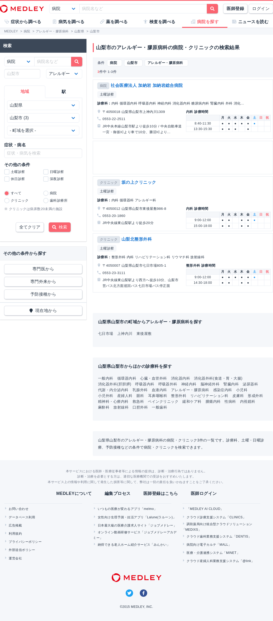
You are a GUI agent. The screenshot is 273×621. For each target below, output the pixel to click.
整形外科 (178, 396)
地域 (25, 91)
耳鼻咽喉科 (157, 396)
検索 (59, 227)
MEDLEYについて (74, 493)
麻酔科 (103, 407)
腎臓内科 (231, 384)
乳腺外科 (140, 390)
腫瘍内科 (213, 401)
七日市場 (105, 333)
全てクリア (29, 227)
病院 (103, 86)
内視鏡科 (247, 401)
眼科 (140, 396)
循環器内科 (126, 378)
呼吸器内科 (144, 384)
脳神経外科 (210, 384)
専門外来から (43, 281)
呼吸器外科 (167, 384)
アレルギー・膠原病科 (190, 390)
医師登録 (235, 8)
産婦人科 (125, 396)
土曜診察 (107, 94)
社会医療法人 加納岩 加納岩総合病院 (147, 85)
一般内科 (105, 378)
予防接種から (43, 294)
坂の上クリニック (138, 182)
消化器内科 (180, 378)
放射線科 (121, 407)
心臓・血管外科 (153, 378)
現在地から (43, 310)
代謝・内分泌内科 (113, 390)
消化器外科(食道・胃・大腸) (218, 378)
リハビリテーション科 (209, 396)
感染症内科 (222, 390)
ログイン (261, 8)
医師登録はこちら (160, 493)
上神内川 (125, 333)
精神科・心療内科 (113, 401)
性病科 (230, 401)
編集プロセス (118, 493)
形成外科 (255, 396)
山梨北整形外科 (136, 239)
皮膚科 (238, 396)
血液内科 (159, 390)
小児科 (241, 390)
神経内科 (189, 384)
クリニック (109, 183)
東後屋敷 (144, 333)
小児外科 (105, 396)
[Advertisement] (182, 157)
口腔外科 (140, 407)
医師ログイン (204, 493)
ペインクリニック (163, 401)
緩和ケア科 (191, 401)
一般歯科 (159, 407)
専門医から (43, 269)
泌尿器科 (250, 384)
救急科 (138, 401)
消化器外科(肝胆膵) (114, 384)
